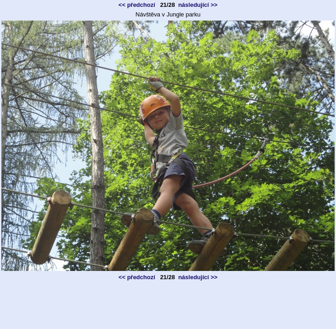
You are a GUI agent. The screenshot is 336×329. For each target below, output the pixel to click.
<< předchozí (137, 4)
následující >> (197, 4)
